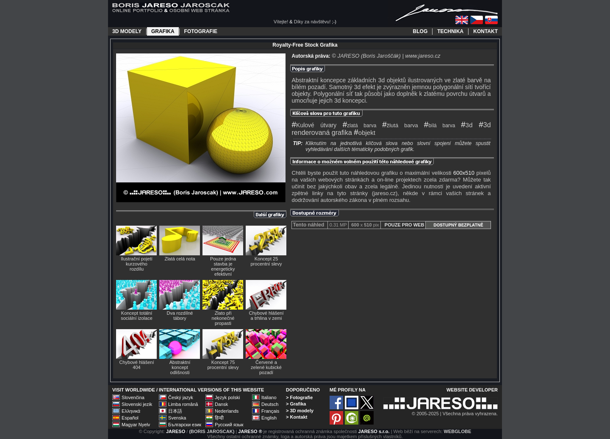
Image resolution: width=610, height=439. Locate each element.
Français (270, 411)
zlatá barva (360, 126)
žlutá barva (400, 125)
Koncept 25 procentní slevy (266, 261)
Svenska (177, 417)
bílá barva (439, 126)
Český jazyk (180, 397)
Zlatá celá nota (179, 258)
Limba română (183, 404)
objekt (364, 132)
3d (466, 125)
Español (130, 417)
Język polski (227, 397)
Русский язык (229, 424)
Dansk (221, 404)
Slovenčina (133, 397)
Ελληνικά (131, 411)
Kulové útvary (314, 125)
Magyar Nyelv (136, 424)
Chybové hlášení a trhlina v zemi (266, 315)
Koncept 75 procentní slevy (223, 365)
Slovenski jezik (137, 404)
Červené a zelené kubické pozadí (266, 367)
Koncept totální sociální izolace (136, 315)
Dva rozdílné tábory (180, 315)
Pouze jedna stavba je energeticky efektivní (223, 266)
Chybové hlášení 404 (136, 365)
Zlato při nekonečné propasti (223, 318)
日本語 (175, 411)
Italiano (268, 397)
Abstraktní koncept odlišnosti (180, 367)
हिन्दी (219, 417)
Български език (184, 424)
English (269, 417)
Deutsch (269, 404)
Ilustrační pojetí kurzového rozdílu (136, 263)
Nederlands (226, 411)
